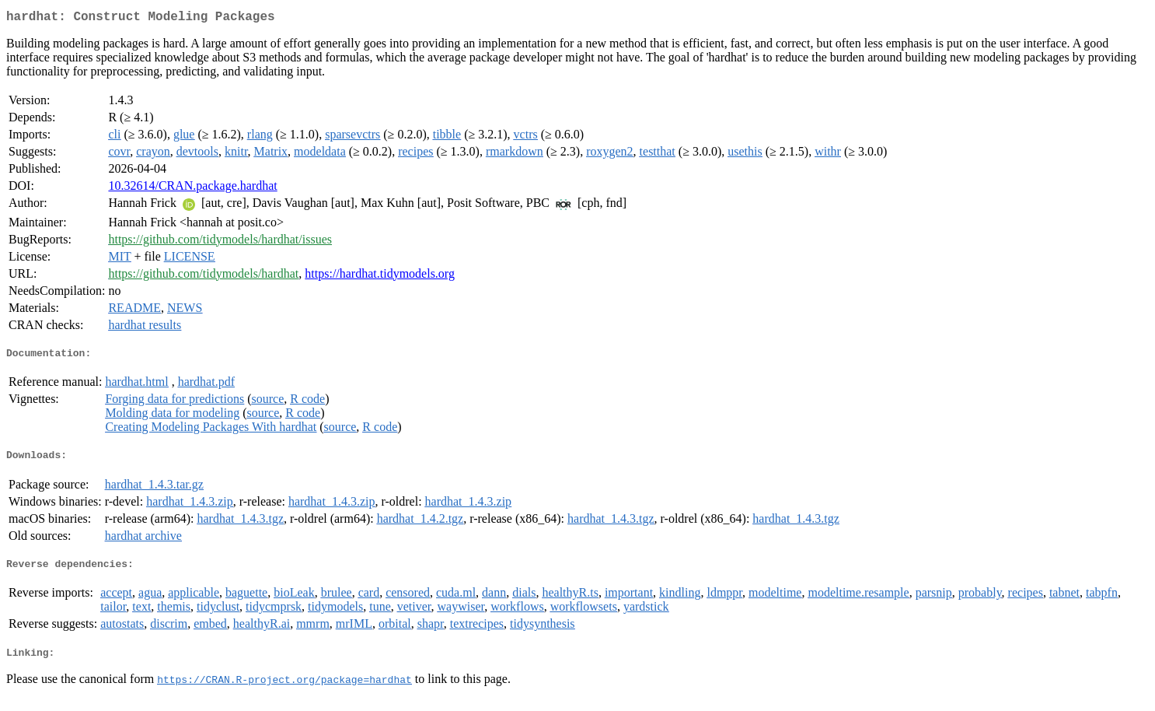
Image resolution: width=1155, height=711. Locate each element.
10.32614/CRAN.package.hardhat (192, 188)
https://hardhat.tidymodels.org (380, 276)
